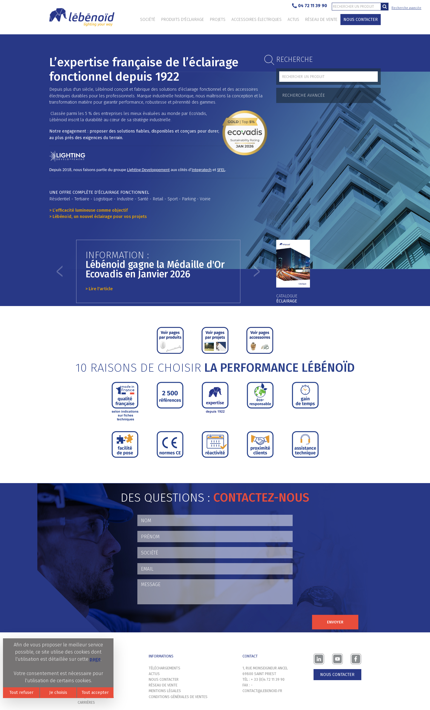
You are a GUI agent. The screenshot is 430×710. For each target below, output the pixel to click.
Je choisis (58, 692)
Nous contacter (360, 19)
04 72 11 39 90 (309, 6)
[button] (59, 271)
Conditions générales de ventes (178, 696)
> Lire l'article (99, 288)
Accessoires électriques (256, 19)
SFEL (221, 169)
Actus (293, 19)
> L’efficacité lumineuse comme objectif (88, 210)
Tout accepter (95, 692)
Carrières (86, 702)
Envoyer (335, 622)
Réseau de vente (321, 19)
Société (147, 19)
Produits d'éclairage (182, 19)
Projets (217, 19)
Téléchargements (164, 668)
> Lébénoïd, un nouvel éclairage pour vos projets (98, 216)
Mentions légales (165, 691)
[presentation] (182, 620)
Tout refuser (21, 692)
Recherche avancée (406, 8)
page (95, 659)
